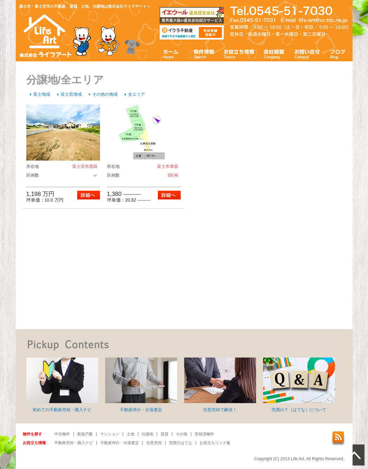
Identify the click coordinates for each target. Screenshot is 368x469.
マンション (109, 434)
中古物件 (62, 434)
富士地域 (41, 94)
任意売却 (154, 443)
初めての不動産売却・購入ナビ (62, 385)
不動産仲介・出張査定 (141, 385)
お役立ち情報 (239, 53)
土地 (130, 434)
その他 (181, 434)
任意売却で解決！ (220, 385)
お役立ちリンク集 (215, 443)
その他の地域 (105, 94)
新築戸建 (85, 434)
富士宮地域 (71, 94)
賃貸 (164, 434)
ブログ (338, 53)
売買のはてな (180, 443)
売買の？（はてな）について (299, 385)
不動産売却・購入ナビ (73, 443)
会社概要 (274, 53)
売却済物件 (204, 434)
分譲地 (147, 434)
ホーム (171, 53)
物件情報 (203, 53)
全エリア (136, 94)
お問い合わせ (307, 53)
